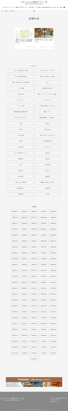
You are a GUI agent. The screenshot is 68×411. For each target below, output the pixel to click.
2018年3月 (15, 306)
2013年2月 (43, 335)
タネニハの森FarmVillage (21, 76)
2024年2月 (24, 241)
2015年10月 (44, 323)
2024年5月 (43, 235)
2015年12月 (24, 323)
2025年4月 (43, 223)
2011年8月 (24, 353)
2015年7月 (53, 323)
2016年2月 (53, 317)
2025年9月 (53, 217)
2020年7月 (53, 282)
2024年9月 (15, 235)
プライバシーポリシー (48, 409)
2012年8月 (53, 341)
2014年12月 (24, 335)
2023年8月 (34, 247)
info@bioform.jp (53, 401)
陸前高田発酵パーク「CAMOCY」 (47, 117)
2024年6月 (34, 235)
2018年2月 (24, 306)
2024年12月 (34, 229)
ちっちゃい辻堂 (20, 105)
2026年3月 (43, 211)
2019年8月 (53, 288)
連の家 (20, 141)
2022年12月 (15, 258)
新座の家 (47, 158)
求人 (58, 7)
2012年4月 (34, 347)
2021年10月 (44, 270)
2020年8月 (43, 282)
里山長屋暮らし (20, 188)
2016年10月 (15, 317)
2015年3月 (43, 329)
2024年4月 (53, 235)
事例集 (17, 7)
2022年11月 (24, 258)
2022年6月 (24, 264)
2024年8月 (24, 235)
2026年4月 (34, 211)
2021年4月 (24, 276)
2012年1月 (53, 347)
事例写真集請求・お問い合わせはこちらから (34, 380)
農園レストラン (47, 111)
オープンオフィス (47, 100)
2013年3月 (34, 335)
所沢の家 (21, 129)
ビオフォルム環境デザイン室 (34, 2)
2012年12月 (15, 341)
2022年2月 (53, 264)
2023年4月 (24, 252)
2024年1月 (34, 241)
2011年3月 (53, 353)
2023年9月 (24, 247)
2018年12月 (44, 294)
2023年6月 (53, 247)
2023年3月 (34, 252)
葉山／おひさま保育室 (21, 182)
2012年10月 (34, 341)
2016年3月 (43, 317)
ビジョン (13, 7)
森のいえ (47, 170)
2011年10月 (15, 353)
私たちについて (6, 7)
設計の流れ (31, 7)
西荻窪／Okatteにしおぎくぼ (47, 182)
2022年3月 (43, 264)
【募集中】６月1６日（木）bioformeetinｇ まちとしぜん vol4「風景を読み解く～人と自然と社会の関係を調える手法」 (24, 44)
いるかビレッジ (47, 147)
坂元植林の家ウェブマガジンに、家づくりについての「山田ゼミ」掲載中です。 (43, 44)
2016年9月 (24, 317)
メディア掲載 (38, 7)
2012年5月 (24, 347)
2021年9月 (53, 270)
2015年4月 (34, 329)
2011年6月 (34, 353)
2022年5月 (34, 264)
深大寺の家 (20, 176)
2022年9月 (43, 258)
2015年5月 (24, 329)
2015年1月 (15, 335)
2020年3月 (15, 288)
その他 (47, 194)
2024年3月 (15, 241)
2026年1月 (15, 217)
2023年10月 (15, 247)
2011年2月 (34, 359)
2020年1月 (24, 288)
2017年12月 (34, 306)
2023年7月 (43, 247)
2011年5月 (43, 353)
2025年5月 (34, 223)
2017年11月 (44, 306)
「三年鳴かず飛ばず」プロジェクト (47, 105)
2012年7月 (15, 347)
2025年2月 (15, 229)
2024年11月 (44, 229)
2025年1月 (24, 229)
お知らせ (54, 7)
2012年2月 (43, 347)
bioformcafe (28, 50)
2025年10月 (44, 217)
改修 (21, 123)
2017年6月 (15, 312)
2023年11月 (53, 241)
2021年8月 (15, 276)
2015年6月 (15, 329)
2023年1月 (53, 252)
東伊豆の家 (47, 164)
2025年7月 (15, 223)
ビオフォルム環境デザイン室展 (20, 70)
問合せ (61, 7)
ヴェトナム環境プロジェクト (21, 153)
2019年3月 (34, 294)
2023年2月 (43, 252)
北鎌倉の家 (20, 158)
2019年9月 (43, 288)
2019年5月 (24, 294)
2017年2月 (53, 312)
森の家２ (21, 170)
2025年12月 (24, 217)
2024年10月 (53, 229)
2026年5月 (24, 211)
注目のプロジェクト (24, 7)
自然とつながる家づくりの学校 (47, 76)
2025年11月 (34, 217)
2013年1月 (53, 335)
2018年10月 (15, 300)
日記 (21, 164)
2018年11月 (53, 294)
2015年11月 (34, 323)
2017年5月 (24, 312)
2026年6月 (15, 211)
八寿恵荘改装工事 (47, 141)
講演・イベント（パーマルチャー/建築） (47, 94)
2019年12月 (34, 288)
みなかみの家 (21, 135)
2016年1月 (15, 323)
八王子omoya (47, 129)
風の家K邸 (47, 188)
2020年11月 (24, 282)
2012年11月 (24, 341)
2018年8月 (34, 300)
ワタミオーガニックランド (20, 117)
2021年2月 (43, 276)
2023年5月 (15, 252)
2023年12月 (44, 241)
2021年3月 (34, 276)
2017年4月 (34, 312)
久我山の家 (47, 153)
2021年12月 (24, 270)
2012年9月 (43, 341)
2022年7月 (15, 264)
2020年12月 (15, 282)
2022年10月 (34, 258)
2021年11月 (34, 270)
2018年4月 (53, 300)
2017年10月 (53, 306)
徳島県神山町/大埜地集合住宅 (21, 111)
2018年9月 (24, 300)
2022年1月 (15, 270)
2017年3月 (43, 312)
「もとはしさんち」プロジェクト (47, 70)
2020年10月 (34, 282)
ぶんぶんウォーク (21, 100)
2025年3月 (53, 223)
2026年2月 (53, 211)
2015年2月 (53, 329)
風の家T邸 (20, 194)
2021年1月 (53, 276)
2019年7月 (15, 294)
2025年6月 (24, 223)
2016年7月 (34, 317)
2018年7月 (43, 300)
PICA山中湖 (20, 147)
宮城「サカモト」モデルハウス (48, 51)
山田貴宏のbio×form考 (46, 7)
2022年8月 (53, 258)
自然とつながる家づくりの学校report (20, 82)
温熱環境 (47, 176)
